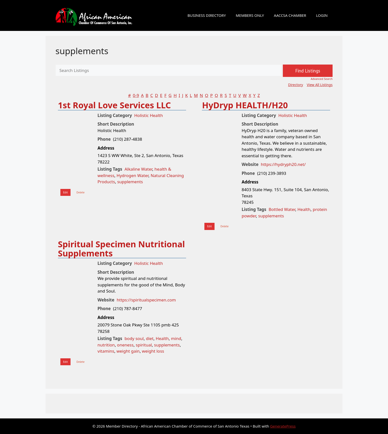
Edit (65, 192)
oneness (125, 345)
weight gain (128, 351)
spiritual (144, 345)
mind (176, 338)
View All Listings (320, 84)
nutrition (106, 345)
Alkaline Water (138, 169)
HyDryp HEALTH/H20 (245, 105)
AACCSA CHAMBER (290, 15)
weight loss (153, 351)
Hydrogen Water (132, 175)
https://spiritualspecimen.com (146, 300)
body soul (134, 338)
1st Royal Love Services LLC (114, 105)
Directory (295, 84)
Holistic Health (148, 115)
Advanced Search (322, 79)
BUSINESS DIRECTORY (207, 15)
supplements (81, 51)
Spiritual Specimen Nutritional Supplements (121, 248)
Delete (80, 192)
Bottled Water (282, 209)
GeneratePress (283, 426)
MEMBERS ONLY (250, 15)
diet (150, 338)
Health (304, 209)
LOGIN (322, 15)
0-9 (136, 95)
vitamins (105, 351)
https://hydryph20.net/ (283, 164)
